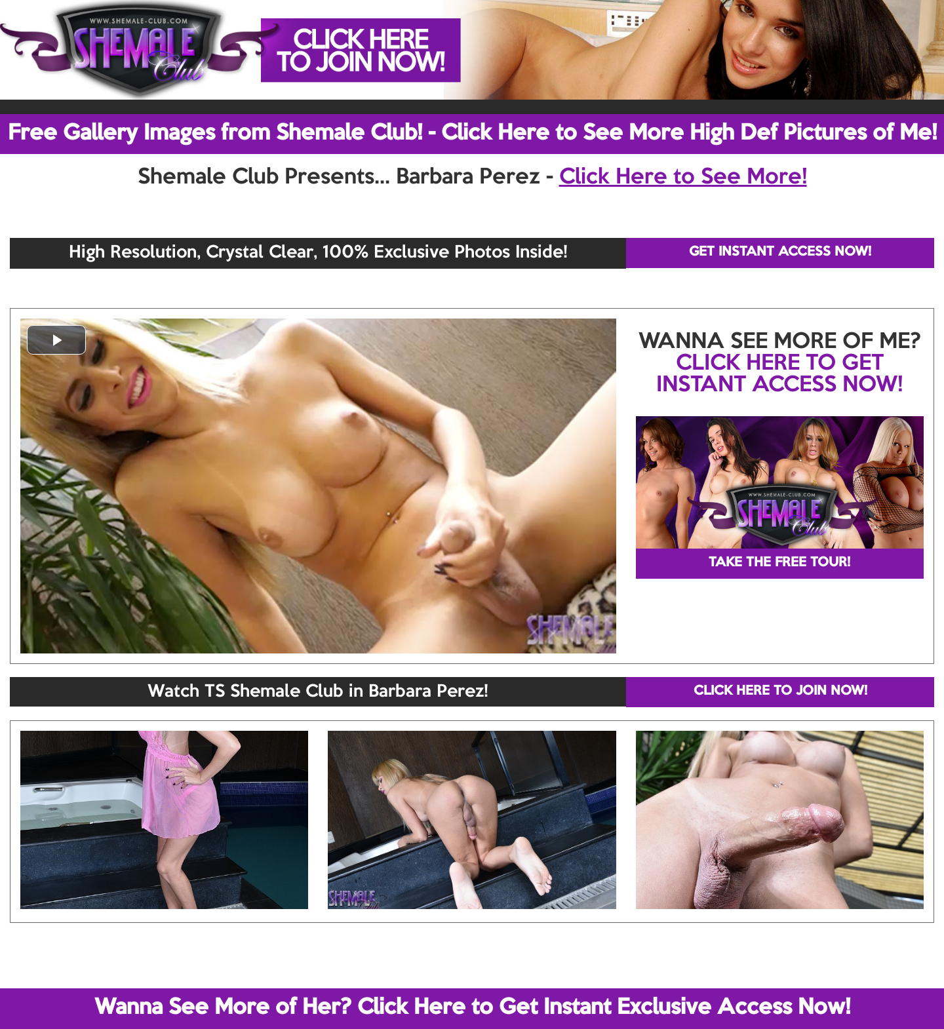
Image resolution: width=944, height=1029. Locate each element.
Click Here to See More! (683, 177)
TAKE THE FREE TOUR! (779, 563)
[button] (56, 340)
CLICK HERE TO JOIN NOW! (780, 691)
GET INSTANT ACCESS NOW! (780, 252)
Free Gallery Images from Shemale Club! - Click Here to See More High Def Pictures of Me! (472, 134)
